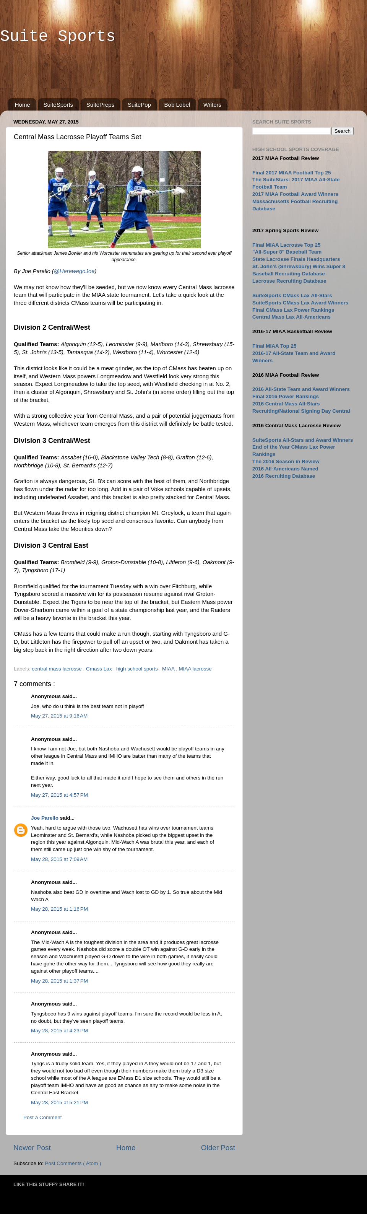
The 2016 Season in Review (286, 461)
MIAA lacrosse (195, 669)
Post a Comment (42, 1117)
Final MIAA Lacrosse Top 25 (286, 245)
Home (22, 104)
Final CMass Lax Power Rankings (293, 310)
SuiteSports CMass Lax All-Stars (292, 295)
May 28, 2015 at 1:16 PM (59, 909)
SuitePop (139, 104)
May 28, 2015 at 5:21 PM (59, 1102)
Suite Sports (57, 37)
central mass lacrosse (57, 669)
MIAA (169, 669)
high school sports (137, 669)
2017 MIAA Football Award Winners (295, 194)
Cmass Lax (99, 669)
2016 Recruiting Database (283, 476)
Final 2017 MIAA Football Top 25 (291, 173)
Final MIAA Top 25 (274, 346)
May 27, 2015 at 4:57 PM (59, 795)
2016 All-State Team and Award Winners (301, 389)
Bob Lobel (177, 104)
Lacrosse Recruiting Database (289, 281)
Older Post (218, 1148)
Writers (212, 104)
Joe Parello (45, 818)
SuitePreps (100, 104)
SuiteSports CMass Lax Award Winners (300, 303)
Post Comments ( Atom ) (73, 1163)
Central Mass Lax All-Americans (291, 317)
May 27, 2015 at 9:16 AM (59, 716)
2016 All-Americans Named (285, 469)
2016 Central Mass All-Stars (286, 404)
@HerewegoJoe (74, 271)
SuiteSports (58, 104)
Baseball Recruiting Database (288, 274)
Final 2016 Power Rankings (285, 396)
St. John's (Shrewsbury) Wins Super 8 (298, 266)
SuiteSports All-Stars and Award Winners (302, 440)
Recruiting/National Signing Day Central (301, 411)
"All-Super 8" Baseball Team (287, 252)
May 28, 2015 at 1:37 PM (59, 981)
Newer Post (32, 1148)
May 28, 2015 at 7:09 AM (59, 859)
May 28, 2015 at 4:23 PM (59, 1030)
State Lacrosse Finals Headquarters (296, 259)
